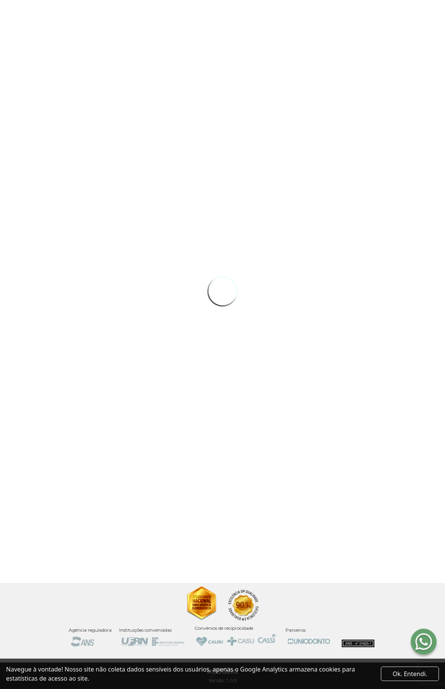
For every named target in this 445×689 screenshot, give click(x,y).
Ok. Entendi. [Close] (410, 674)
